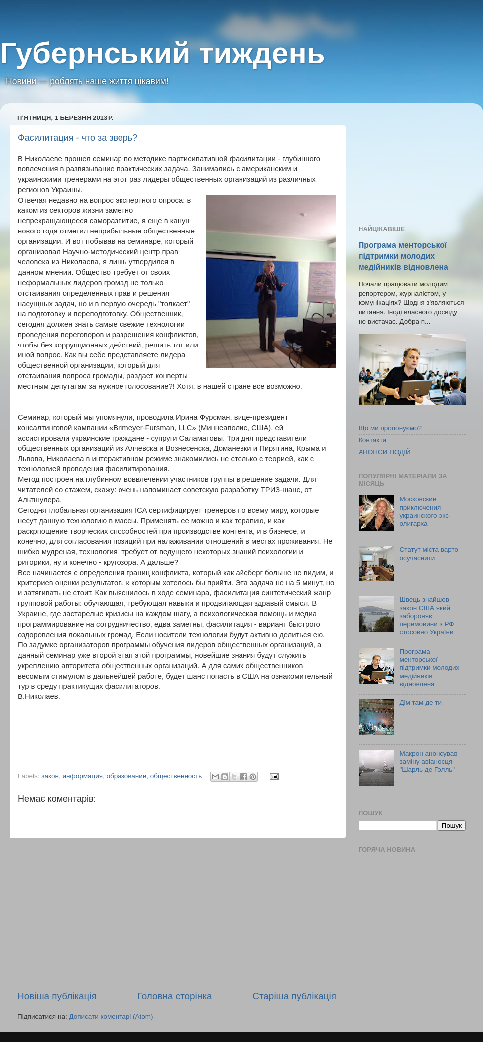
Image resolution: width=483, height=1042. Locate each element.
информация (83, 776)
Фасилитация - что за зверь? (77, 138)
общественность (176, 776)
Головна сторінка (174, 996)
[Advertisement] (176, 914)
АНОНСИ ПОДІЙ (385, 452)
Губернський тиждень (162, 53)
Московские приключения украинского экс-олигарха (425, 511)
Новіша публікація (57, 996)
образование (127, 776)
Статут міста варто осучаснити (428, 553)
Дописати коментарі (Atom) (111, 1016)
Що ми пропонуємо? (390, 428)
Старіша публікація (294, 996)
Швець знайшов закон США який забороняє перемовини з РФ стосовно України (426, 616)
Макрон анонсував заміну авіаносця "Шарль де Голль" (428, 761)
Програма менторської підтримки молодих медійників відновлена (403, 256)
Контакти (372, 440)
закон (50, 776)
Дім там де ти (420, 702)
